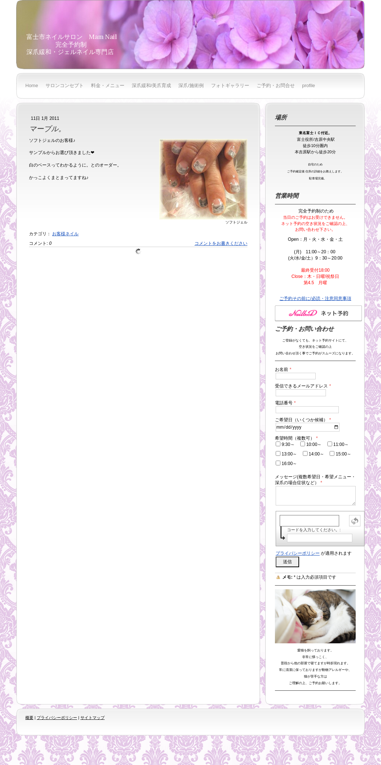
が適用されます (314, 553)
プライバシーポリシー (298, 553)
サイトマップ (92, 717)
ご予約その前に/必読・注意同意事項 (315, 298)
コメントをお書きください (221, 243)
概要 (29, 717)
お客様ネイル (65, 233)
